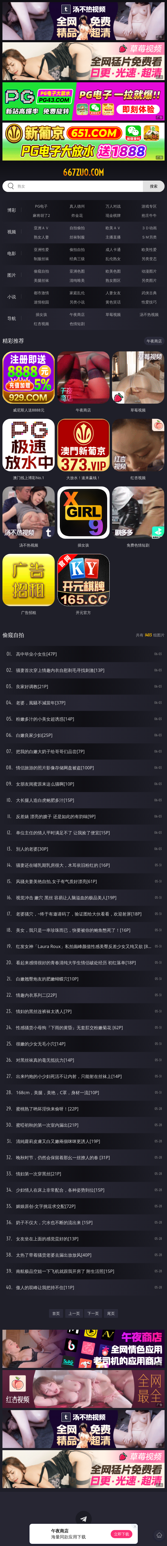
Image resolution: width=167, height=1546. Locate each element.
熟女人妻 (41, 237)
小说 (11, 297)
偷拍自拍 (77, 249)
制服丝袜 (41, 258)
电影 (11, 253)
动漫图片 (149, 271)
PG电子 (41, 206)
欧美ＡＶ (113, 227)
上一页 (74, 1313)
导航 (11, 318)
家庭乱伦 (77, 292)
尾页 (111, 1313)
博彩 (11, 210)
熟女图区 (113, 280)
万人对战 (113, 206)
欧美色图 (113, 271)
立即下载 (121, 1534)
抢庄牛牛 (149, 215)
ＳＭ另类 (149, 237)
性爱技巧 (149, 302)
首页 (56, 1313)
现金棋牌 (113, 215)
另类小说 (77, 302)
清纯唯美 (77, 280)
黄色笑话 (113, 302)
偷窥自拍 (41, 271)
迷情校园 (41, 302)
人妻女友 (113, 292)
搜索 (154, 186)
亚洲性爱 (41, 249)
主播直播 (113, 237)
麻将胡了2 (41, 215)
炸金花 (77, 215)
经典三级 (77, 258)
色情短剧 (77, 323)
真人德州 (77, 206)
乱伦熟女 (113, 258)
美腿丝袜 (41, 280)
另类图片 (149, 280)
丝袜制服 (77, 237)
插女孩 (41, 314)
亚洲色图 (77, 271)
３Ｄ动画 (149, 227)
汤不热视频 (149, 314)
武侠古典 (149, 292)
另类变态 (149, 258)
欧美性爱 (149, 249)
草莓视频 (113, 314)
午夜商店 (77, 314)
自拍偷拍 (77, 227)
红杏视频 (41, 323)
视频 (11, 232)
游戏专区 (149, 206)
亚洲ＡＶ (41, 227)
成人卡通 (113, 249)
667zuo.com (83, 172)
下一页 (93, 1313)
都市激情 (41, 292)
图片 (11, 275)
